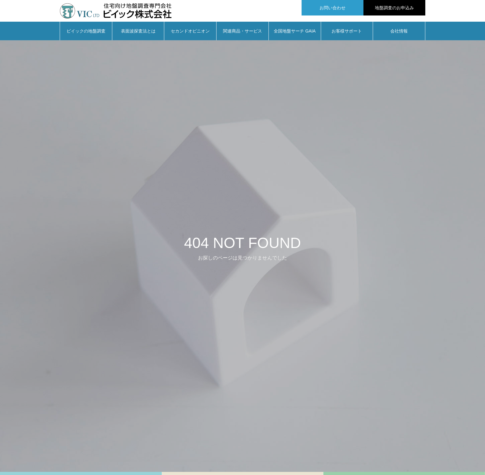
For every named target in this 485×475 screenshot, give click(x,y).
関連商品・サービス (242, 34)
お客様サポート (347, 34)
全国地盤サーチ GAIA (294, 34)
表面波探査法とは (138, 34)
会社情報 (399, 34)
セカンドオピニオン (190, 34)
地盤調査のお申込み (394, 7)
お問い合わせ (333, 7)
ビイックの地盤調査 (86, 34)
